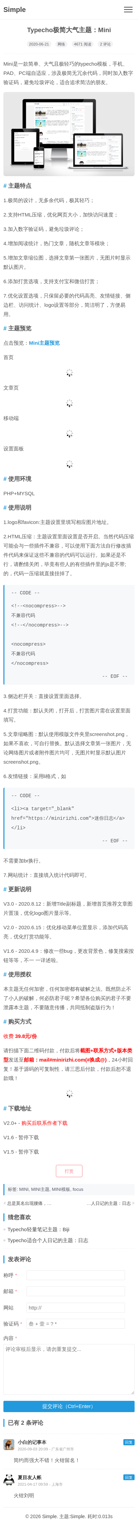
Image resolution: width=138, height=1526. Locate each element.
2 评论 (105, 44)
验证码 (11, 1324)
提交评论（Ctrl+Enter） (69, 1406)
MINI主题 (40, 1189)
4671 (78, 44)
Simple (14, 9)
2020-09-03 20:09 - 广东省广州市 (46, 1449)
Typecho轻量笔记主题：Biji (38, 1229)
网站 (8, 1308)
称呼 (8, 1275)
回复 (129, 1442)
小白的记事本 (32, 1442)
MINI (24, 1189)
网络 (61, 44)
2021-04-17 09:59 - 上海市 (40, 1484)
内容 (8, 1338)
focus (78, 1189)
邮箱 (8, 1291)
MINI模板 (61, 1189)
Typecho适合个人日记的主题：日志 (96, 1203)
